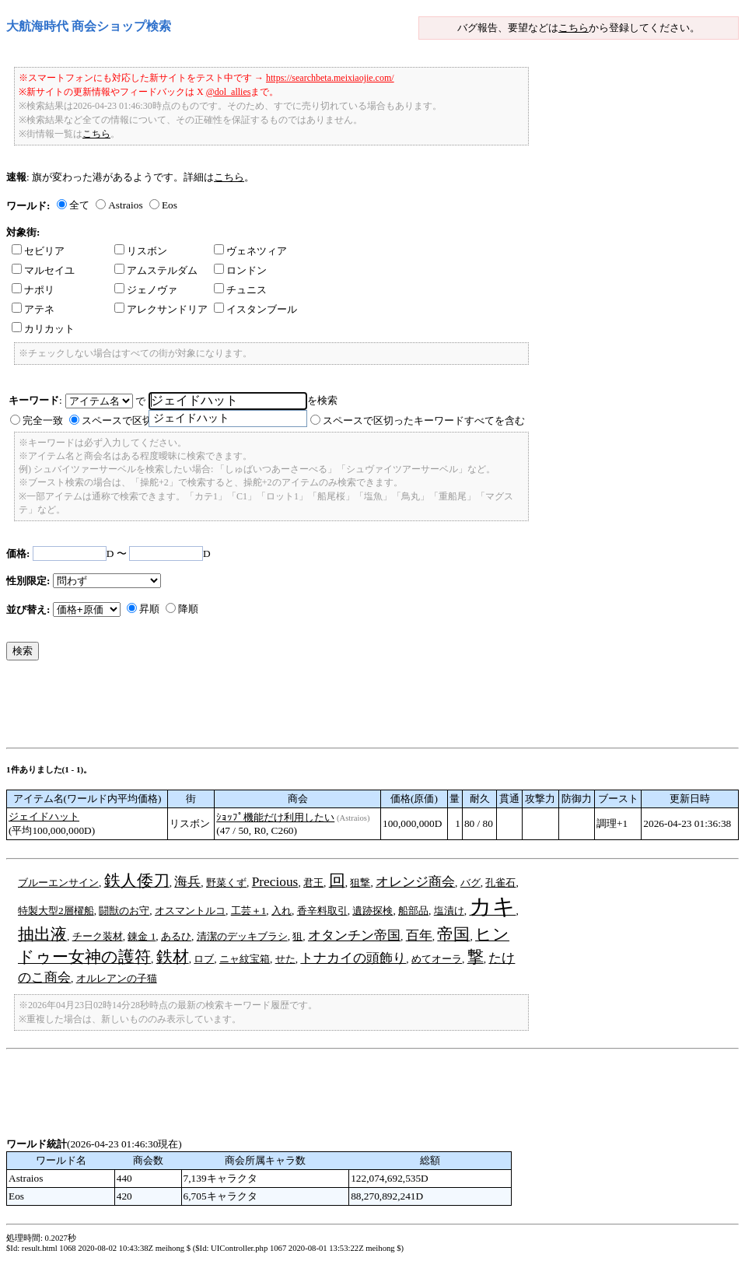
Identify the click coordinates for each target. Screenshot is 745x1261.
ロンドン (240, 270)
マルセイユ (43, 270)
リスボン (140, 251)
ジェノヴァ (145, 290)
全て (79, 205)
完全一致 (43, 420)
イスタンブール (255, 309)
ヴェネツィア (250, 251)
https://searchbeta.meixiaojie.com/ (330, 77)
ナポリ (33, 290)
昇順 (149, 609)
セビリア (38, 251)
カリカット (43, 329)
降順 (188, 609)
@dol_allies (228, 91)
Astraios (125, 205)
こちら (573, 27)
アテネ (33, 309)
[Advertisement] (289, 708)
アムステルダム (156, 270)
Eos (169, 205)
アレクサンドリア (161, 309)
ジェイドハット (44, 816)
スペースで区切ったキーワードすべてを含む (424, 420)
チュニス (240, 290)
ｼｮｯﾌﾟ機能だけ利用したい (275, 817)
